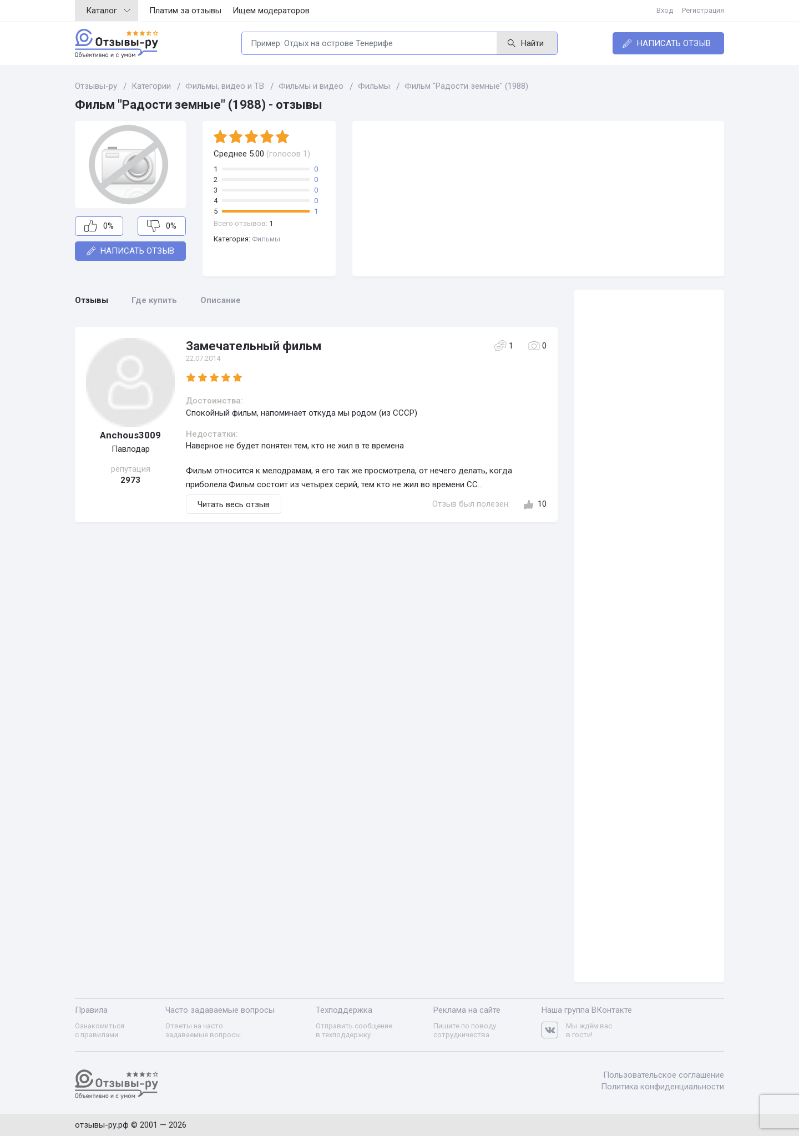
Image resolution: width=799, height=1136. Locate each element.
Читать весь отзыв (234, 504)
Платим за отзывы (185, 11)
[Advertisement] (538, 198)
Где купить (154, 300)
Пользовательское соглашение (663, 1075)
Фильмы (266, 239)
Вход (664, 10)
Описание (220, 300)
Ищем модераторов (271, 11)
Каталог (108, 11)
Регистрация (703, 10)
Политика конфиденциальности (662, 1087)
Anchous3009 (130, 435)
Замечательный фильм (253, 346)
